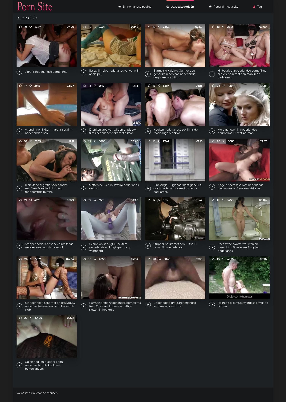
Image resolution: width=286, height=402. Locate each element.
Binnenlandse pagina (134, 6)
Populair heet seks (223, 6)
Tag (257, 6)
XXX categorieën (180, 6)
